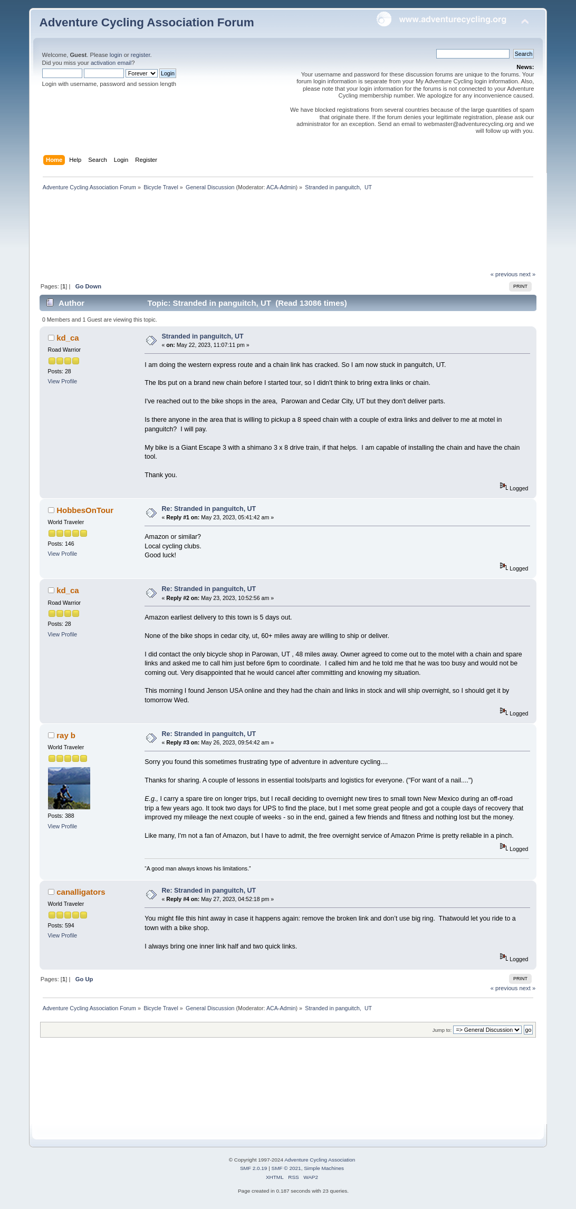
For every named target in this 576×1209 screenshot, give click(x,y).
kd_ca (67, 337)
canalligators (80, 891)
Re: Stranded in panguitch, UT (209, 508)
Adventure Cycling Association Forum (147, 22)
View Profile (63, 381)
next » (528, 274)
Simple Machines (324, 1168)
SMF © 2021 (286, 1168)
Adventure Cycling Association (319, 1160)
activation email (111, 63)
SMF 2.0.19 (253, 1168)
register (140, 55)
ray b (65, 735)
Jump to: (442, 1030)
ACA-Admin (281, 187)
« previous (504, 274)
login (116, 55)
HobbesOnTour (84, 510)
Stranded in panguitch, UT (203, 336)
